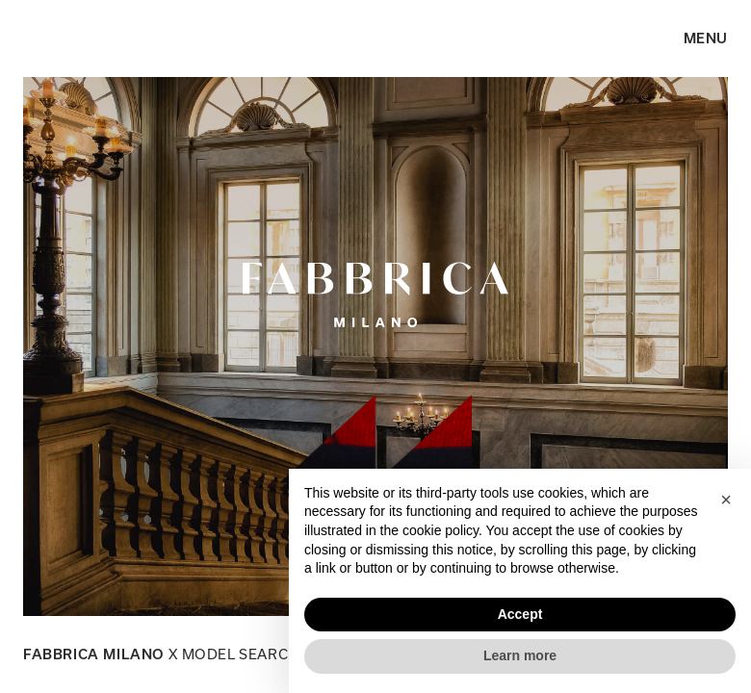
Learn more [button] (520, 655)
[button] (726, 499)
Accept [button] (520, 614)
